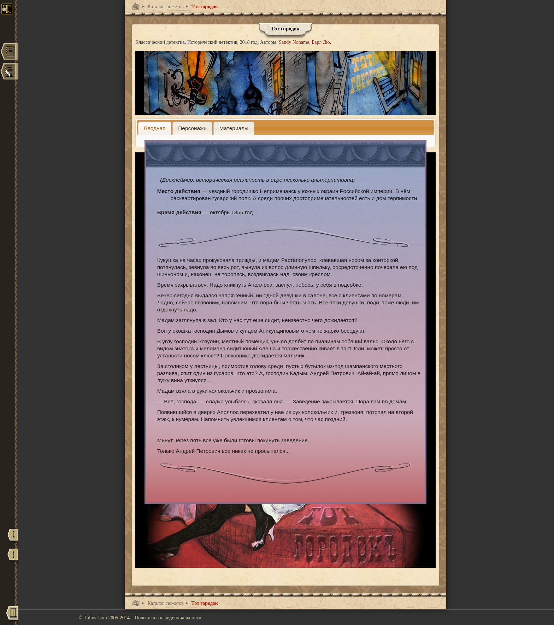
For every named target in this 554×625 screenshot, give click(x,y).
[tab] (154, 128)
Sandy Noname (294, 42)
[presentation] (154, 128)
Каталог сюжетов (165, 6)
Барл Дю (321, 42)
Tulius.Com (96, 617)
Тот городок (204, 6)
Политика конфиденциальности (168, 617)
